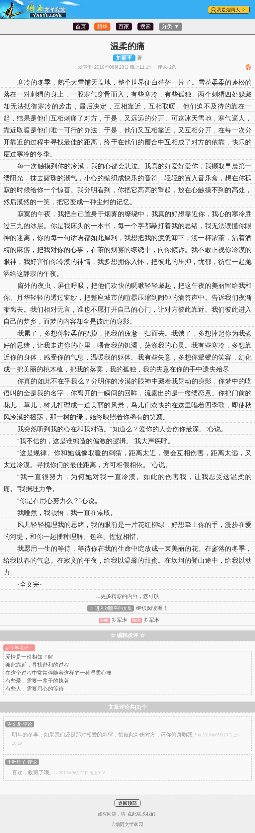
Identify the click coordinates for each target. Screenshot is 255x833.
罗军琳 (120, 620)
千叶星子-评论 (22, 762)
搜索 (145, 26)
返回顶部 (127, 803)
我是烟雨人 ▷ (231, 9)
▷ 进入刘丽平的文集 (110, 608)
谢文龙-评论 (19, 724)
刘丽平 (124, 58)
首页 (80, 26)
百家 (124, 26)
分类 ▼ (170, 26)
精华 (102, 26)
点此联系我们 (141, 813)
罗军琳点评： (19, 647)
